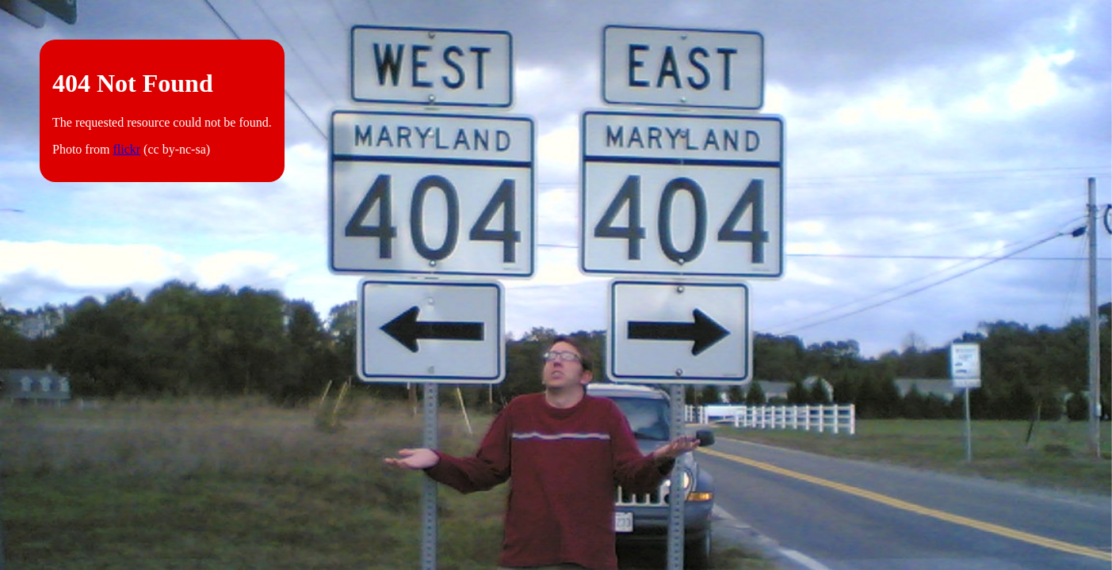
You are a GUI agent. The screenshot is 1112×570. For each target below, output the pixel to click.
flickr (126, 149)
